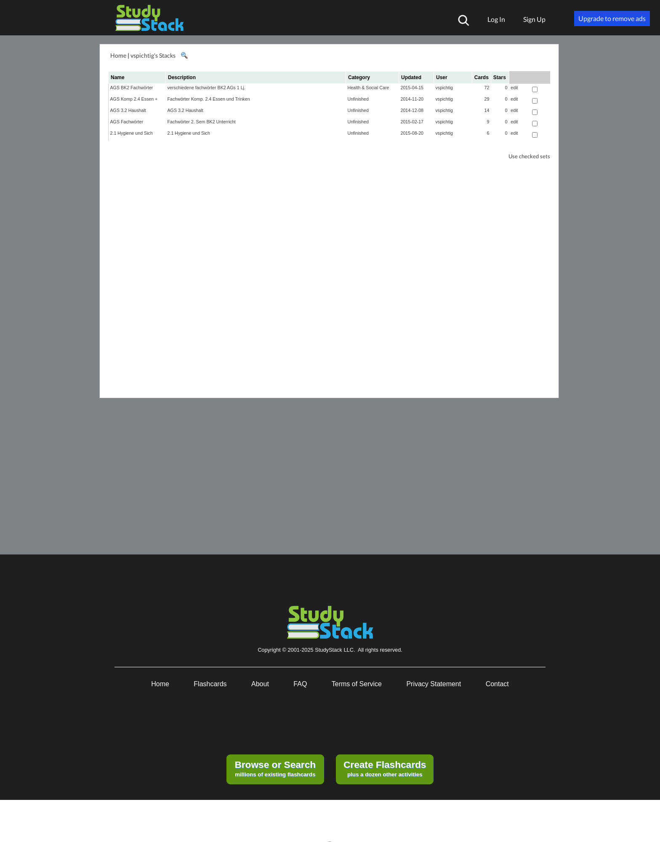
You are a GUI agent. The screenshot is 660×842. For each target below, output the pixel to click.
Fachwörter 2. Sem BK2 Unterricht (202, 121)
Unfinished (358, 98)
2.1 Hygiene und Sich (131, 133)
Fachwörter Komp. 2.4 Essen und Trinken (209, 98)
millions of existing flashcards (275, 768)
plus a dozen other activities (384, 768)
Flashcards (210, 683)
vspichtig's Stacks (153, 55)
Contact (497, 683)
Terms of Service (357, 683)
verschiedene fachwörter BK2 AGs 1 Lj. (206, 87)
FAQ (300, 683)
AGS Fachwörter (127, 121)
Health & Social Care (368, 87)
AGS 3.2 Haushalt (128, 110)
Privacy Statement (433, 683)
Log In (496, 19)
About (260, 683)
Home (118, 55)
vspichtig (444, 87)
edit (514, 87)
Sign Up (534, 19)
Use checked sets (529, 156)
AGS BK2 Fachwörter (131, 87)
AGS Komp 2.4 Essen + (134, 98)
